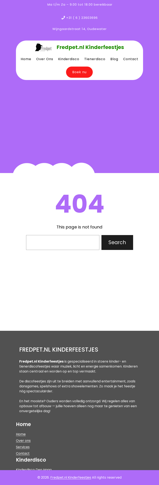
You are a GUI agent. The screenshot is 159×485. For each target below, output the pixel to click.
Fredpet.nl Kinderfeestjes (90, 47)
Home (21, 462)
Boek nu (79, 72)
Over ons (23, 468)
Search (117, 242)
